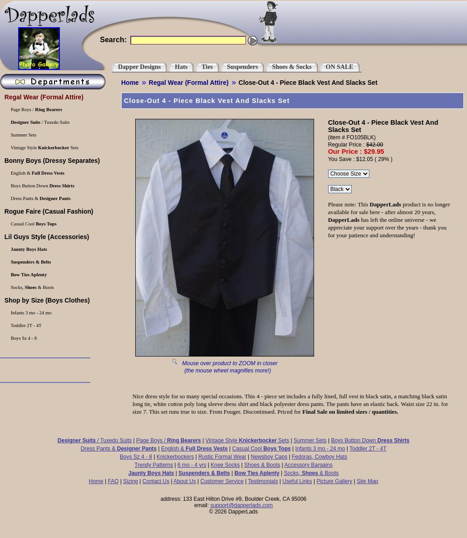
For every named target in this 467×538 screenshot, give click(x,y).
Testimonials (263, 481)
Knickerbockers (175, 457)
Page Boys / (168, 440)
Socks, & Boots (311, 473)
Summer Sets (310, 440)
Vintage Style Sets (248, 440)
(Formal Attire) (189, 82)
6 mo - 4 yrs (191, 465)
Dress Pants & (119, 448)
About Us (184, 481)
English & (194, 448)
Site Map (367, 481)
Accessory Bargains (309, 465)
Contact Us (156, 481)
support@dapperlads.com (241, 505)
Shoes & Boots (262, 465)
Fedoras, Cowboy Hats (319, 457)
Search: (113, 40)
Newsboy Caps (269, 457)
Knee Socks (225, 465)
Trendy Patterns (153, 465)
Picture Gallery (334, 481)
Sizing (130, 481)
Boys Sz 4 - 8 (136, 457)
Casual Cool (261, 448)
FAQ (113, 481)
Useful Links (297, 481)
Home (130, 82)
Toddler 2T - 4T (367, 448)
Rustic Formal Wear (222, 457)
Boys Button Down (370, 440)
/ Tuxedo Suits (95, 440)
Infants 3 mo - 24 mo (320, 448)
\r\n (340, 189)
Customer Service (221, 481)
